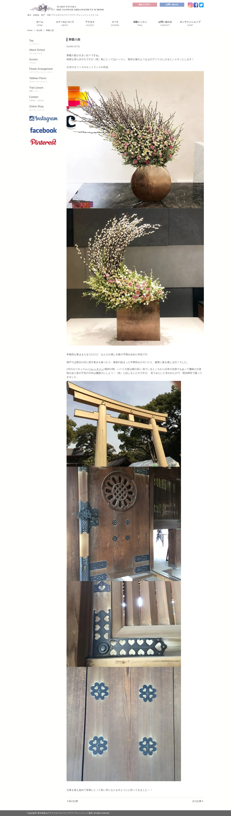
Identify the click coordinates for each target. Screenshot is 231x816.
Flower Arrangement (43, 70)
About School (43, 52)
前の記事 (72, 801)
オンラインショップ (190, 23)
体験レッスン (140, 23)
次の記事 (197, 801)
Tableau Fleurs (43, 80)
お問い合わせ (172, 4)
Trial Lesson (43, 89)
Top (43, 42)
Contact (43, 99)
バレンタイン (96, 369)
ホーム (40, 23)
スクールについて (65, 23)
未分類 (39, 30)
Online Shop (43, 108)
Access (43, 61)
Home (30, 30)
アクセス (90, 23)
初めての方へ (144, 4)
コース (115, 23)
